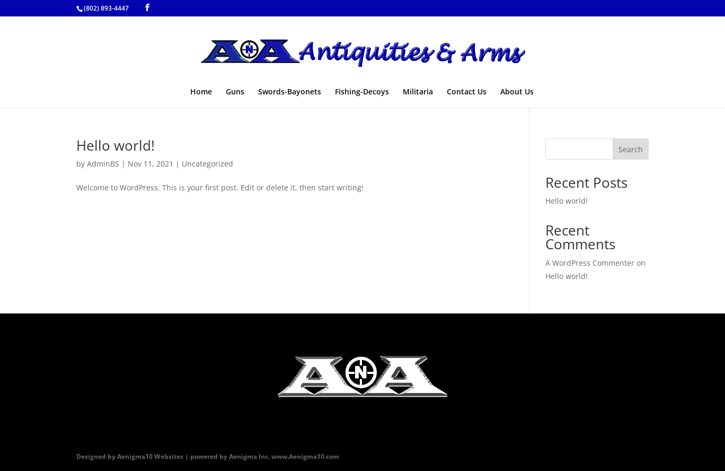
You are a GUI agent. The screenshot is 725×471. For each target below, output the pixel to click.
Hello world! (115, 145)
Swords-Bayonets (289, 92)
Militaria (418, 92)
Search (630, 149)
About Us (517, 92)
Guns (235, 92)
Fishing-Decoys (362, 92)
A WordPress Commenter (589, 263)
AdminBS (103, 164)
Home (201, 92)
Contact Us (467, 92)
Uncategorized (207, 164)
